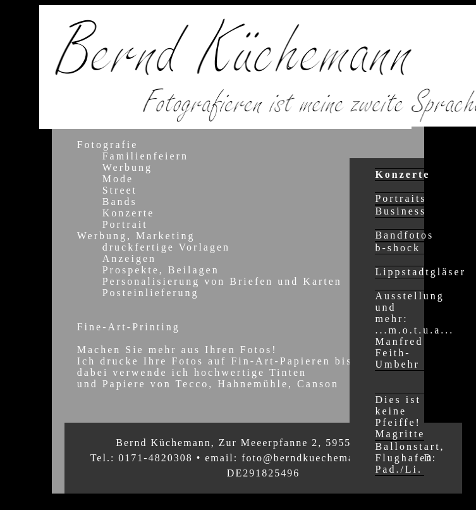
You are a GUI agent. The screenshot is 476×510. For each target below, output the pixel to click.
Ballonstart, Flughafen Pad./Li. (409, 458)
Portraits (400, 198)
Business (400, 211)
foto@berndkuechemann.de (311, 457)
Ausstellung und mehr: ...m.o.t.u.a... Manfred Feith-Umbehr (414, 330)
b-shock (397, 247)
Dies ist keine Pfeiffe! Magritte (400, 416)
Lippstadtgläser (420, 271)
